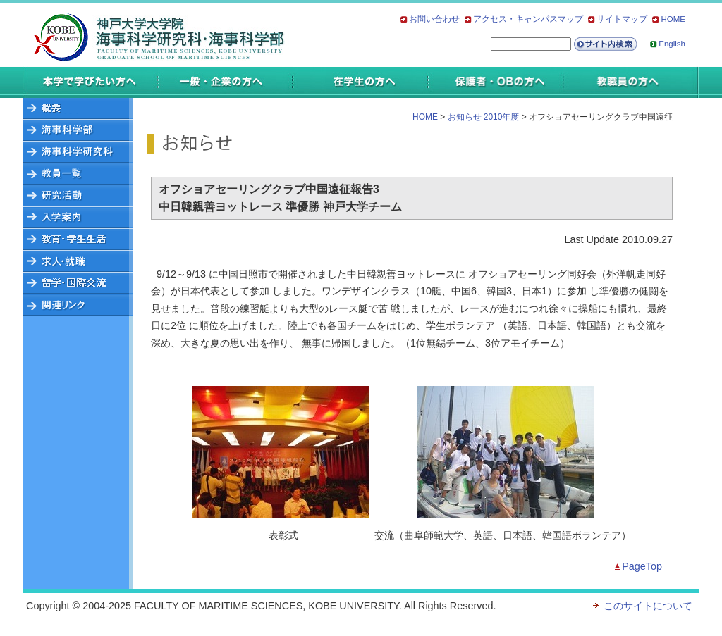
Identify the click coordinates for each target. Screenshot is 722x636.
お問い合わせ (434, 19)
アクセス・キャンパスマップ (528, 19)
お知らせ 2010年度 (484, 117)
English (672, 43)
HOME (673, 19)
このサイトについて (648, 605)
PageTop (642, 566)
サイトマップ (621, 19)
